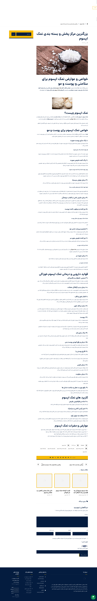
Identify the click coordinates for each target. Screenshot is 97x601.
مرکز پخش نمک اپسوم (51, 436)
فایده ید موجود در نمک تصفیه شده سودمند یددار (27, 566)
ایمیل (69, 518)
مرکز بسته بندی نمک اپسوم (61, 436)
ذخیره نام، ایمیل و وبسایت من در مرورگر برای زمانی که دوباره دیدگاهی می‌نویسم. (69, 526)
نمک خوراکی (73, 107)
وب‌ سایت (51, 518)
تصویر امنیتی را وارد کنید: (82, 536)
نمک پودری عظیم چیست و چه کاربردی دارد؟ (28, 578)
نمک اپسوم (58, 76)
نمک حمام (49, 482)
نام (87, 518)
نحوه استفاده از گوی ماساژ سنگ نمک (28, 572)
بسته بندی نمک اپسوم (80, 436)
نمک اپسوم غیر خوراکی (82, 482)
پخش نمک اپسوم (71, 436)
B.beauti (82, 433)
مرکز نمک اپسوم (43, 436)
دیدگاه (86, 502)
